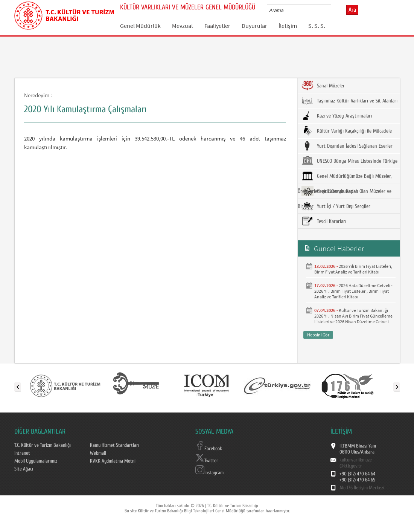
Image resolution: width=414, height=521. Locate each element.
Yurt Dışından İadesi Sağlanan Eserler (347, 146)
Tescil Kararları (323, 221)
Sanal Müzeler (323, 85)
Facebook (208, 449)
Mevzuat (182, 25)
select (333, 10)
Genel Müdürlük (140, 25)
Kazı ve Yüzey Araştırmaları (336, 115)
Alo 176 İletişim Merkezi (361, 488)
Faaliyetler (217, 25)
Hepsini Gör (318, 335)
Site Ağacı (23, 469)
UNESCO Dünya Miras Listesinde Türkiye (349, 161)
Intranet (22, 453)
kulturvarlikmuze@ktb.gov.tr (355, 463)
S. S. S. (316, 25)
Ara (352, 9)
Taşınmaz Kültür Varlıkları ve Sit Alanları (349, 100)
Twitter (206, 461)
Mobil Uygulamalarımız (35, 461)
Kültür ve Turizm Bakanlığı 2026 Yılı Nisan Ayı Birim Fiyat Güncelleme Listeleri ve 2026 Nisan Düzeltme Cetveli (353, 315)
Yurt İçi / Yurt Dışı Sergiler (335, 206)
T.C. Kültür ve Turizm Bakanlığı (42, 445)
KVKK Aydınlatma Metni (112, 461)
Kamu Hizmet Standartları (114, 445)
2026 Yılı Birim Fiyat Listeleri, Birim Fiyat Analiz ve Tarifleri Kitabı (353, 269)
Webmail (98, 453)
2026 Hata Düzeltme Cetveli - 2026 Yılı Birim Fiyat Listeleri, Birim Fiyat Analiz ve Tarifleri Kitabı (353, 291)
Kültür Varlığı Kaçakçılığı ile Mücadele (346, 130)
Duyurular (254, 25)
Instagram (209, 473)
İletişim (288, 25)
